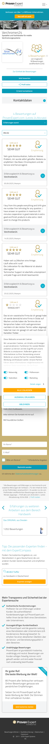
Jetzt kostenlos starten (24, 707)
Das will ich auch (24, 16)
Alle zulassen (24, 390)
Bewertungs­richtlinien (11, 732)
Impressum (24, 734)
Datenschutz (39, 732)
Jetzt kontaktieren (24, 91)
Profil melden (35, 497)
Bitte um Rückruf (13, 460)
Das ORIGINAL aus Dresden (15, 520)
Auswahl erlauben (25, 397)
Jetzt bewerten (24, 78)
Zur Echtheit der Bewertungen (24, 71)
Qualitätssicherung (27, 732)
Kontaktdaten (29, 100)
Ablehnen (24, 404)
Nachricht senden (24, 467)
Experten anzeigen (24, 581)
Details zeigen (35, 384)
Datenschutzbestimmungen (27, 473)
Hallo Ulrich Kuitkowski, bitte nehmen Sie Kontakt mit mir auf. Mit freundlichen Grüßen (24, 421)
